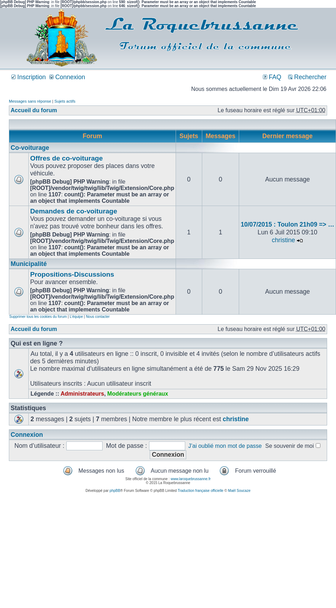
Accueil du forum (34, 110)
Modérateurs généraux (137, 394)
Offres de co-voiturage (66, 158)
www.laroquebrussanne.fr (191, 479)
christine (283, 240)
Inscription (28, 77)
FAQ (272, 77)
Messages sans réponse (30, 101)
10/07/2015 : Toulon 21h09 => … (287, 224)
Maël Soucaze (239, 491)
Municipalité (29, 263)
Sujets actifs (64, 101)
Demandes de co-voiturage (73, 211)
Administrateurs (82, 394)
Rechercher (307, 77)
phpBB (115, 491)
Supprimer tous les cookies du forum (38, 317)
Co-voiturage (30, 147)
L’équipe (76, 317)
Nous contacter (98, 317)
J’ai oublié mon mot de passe (224, 446)
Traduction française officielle (201, 491)
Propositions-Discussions (72, 274)
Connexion (67, 77)
